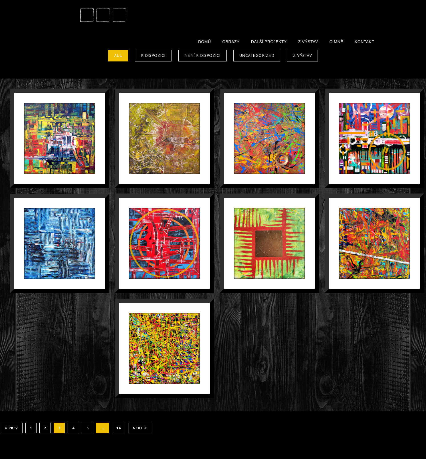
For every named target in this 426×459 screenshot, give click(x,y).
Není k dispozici (202, 56)
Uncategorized (256, 56)
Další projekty (269, 41)
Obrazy (231, 41)
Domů (204, 41)
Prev (11, 428)
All (118, 56)
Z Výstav (308, 41)
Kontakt (364, 41)
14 (118, 428)
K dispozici (153, 56)
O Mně (336, 41)
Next (140, 428)
